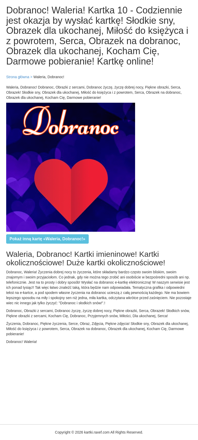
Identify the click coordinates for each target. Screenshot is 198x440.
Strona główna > (19, 77)
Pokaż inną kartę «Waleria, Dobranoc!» (47, 239)
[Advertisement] (99, 383)
